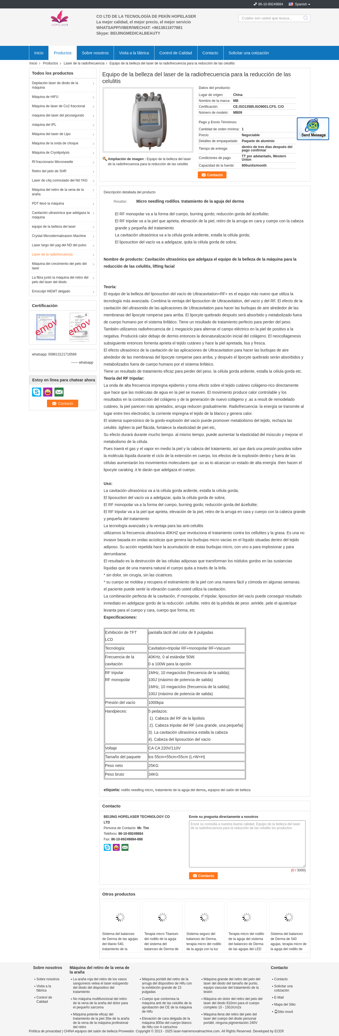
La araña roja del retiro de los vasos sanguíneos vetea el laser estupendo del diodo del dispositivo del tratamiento (100, 985)
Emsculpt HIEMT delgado (51, 291)
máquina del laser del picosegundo (58, 115)
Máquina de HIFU (45, 97)
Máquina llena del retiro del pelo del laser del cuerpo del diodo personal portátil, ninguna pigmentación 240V (230, 1018)
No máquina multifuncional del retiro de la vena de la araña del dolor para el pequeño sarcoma (100, 1003)
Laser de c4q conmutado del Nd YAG (60, 180)
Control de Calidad (176, 53)
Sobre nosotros (95, 53)
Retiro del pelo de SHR (49, 171)
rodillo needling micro (137, 790)
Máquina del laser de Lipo (51, 134)
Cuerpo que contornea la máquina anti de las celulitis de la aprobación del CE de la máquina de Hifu (167, 1005)
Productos (62, 53)
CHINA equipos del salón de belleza (90, 1031)
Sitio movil (283, 1012)
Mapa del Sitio (285, 1004)
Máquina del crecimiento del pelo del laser (59, 266)
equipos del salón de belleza (229, 790)
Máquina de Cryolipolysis (50, 153)
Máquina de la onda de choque (55, 143)
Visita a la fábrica (134, 53)
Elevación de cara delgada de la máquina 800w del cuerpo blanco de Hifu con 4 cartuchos (167, 1023)
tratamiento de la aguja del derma (180, 790)
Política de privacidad (45, 1031)
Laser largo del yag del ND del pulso (59, 245)
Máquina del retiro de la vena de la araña (58, 192)
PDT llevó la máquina (48, 203)
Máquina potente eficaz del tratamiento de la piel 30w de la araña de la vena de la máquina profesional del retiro (101, 1020)
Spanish (301, 4)
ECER (279, 1031)
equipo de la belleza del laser (54, 227)
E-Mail (279, 997)
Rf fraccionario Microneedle (52, 162)
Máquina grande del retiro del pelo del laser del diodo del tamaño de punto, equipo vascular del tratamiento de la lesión (232, 985)
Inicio (39, 53)
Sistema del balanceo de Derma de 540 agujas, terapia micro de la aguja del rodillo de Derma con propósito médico (289, 946)
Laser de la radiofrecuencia (84, 63)
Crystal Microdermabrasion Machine (59, 236)
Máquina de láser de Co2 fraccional (58, 106)
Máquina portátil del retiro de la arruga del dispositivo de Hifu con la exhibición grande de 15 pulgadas (167, 985)
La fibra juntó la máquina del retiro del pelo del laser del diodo (60, 280)
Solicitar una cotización (249, 53)
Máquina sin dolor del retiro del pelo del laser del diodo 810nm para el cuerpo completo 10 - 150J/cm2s (233, 1003)
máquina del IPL (44, 125)
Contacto (210, 53)
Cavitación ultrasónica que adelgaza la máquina (61, 215)
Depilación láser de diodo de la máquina (55, 85)
